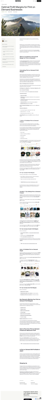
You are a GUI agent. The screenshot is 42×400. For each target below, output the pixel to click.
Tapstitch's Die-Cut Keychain (34, 91)
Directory (25, 383)
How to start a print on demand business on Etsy (30, 243)
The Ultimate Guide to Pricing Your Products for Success (31, 343)
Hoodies (21, 194)
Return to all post (4, 4)
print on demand (36, 50)
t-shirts (30, 127)
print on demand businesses (25, 60)
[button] (1, 0)
